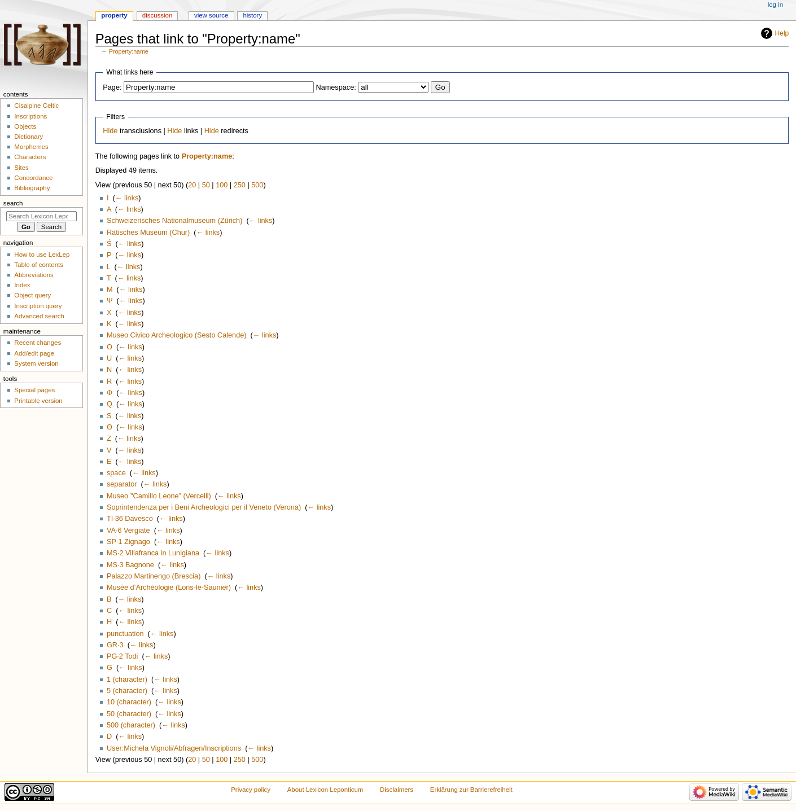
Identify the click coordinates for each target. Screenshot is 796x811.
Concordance (33, 177)
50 (206, 185)
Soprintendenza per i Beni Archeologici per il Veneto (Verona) (204, 507)
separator (122, 484)
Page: (112, 87)
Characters (30, 157)
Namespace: (336, 87)
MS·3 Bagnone (130, 565)
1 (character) (127, 679)
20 (192, 185)
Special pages (34, 390)
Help (782, 33)
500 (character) (131, 725)
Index (22, 285)
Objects (25, 126)
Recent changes (37, 342)
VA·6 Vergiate (128, 530)
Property (114, 15)
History (252, 15)
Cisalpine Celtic (36, 105)
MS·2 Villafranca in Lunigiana (153, 553)
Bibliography (32, 188)
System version (36, 363)
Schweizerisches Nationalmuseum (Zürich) (174, 221)
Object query (32, 295)
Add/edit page (34, 353)
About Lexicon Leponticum (325, 789)
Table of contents (38, 264)
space (116, 473)
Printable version (38, 400)
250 (240, 185)
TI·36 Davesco (130, 519)
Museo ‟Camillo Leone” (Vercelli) (159, 496)
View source (211, 15)
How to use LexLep (41, 254)
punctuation (125, 634)
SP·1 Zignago (128, 542)
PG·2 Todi (122, 656)
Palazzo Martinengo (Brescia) (153, 576)
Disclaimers (396, 789)
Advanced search (39, 316)
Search (13, 203)
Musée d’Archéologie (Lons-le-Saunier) (169, 587)
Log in (775, 4)
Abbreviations (33, 274)
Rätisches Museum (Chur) (148, 232)
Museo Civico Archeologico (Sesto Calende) (177, 335)
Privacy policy (250, 789)
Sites (21, 167)
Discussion (157, 15)
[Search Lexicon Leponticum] (41, 216)
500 (257, 185)
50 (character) (129, 714)
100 (222, 185)
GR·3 (115, 645)
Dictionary (28, 136)
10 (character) (129, 702)
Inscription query (38, 306)
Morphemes (31, 146)
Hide (110, 131)
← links (127, 198)
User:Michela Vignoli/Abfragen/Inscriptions (174, 748)
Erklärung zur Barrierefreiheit (471, 789)
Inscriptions (30, 116)
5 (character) (127, 691)
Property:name (128, 51)
